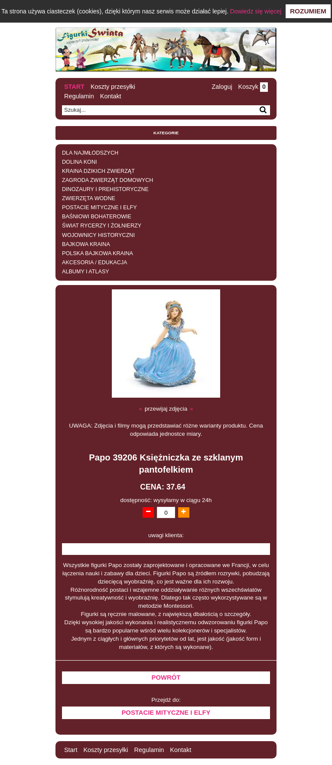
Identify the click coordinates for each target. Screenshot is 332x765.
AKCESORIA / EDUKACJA (94, 262)
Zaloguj (222, 86)
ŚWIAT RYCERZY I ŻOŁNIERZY (101, 226)
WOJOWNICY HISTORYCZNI (98, 235)
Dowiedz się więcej (255, 11)
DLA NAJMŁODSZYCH (90, 153)
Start (74, 86)
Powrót (166, 677)
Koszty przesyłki (113, 86)
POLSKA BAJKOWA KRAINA (97, 253)
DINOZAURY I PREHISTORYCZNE (105, 189)
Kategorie (166, 132)
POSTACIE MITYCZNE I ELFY (99, 207)
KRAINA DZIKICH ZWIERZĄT (98, 171)
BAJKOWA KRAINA (86, 244)
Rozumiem (308, 11)
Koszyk (253, 86)
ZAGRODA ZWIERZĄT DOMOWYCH (107, 180)
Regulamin (79, 96)
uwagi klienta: (166, 535)
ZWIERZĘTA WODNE (88, 198)
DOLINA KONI (79, 162)
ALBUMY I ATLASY (85, 272)
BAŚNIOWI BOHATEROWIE (96, 217)
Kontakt (110, 96)
